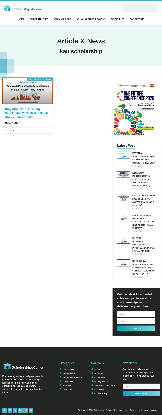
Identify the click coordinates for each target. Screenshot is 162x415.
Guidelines (117, 19)
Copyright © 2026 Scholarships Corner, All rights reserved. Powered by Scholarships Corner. (119, 410)
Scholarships (62, 19)
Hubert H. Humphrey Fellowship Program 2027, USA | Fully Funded (143, 244)
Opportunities (39, 19)
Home (21, 19)
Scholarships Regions (91, 19)
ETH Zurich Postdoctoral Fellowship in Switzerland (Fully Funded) (141, 179)
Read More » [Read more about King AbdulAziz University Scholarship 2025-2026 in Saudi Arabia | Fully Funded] (12, 123)
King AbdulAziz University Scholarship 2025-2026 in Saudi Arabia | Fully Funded (26, 113)
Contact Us (136, 19)
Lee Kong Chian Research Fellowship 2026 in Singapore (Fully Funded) (143, 221)
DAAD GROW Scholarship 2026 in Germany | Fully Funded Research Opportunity (143, 267)
